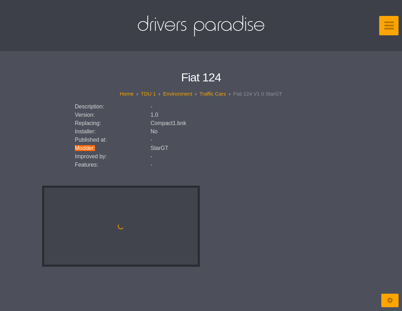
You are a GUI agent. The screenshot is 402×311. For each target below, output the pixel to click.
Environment (177, 94)
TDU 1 (148, 94)
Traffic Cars (212, 94)
